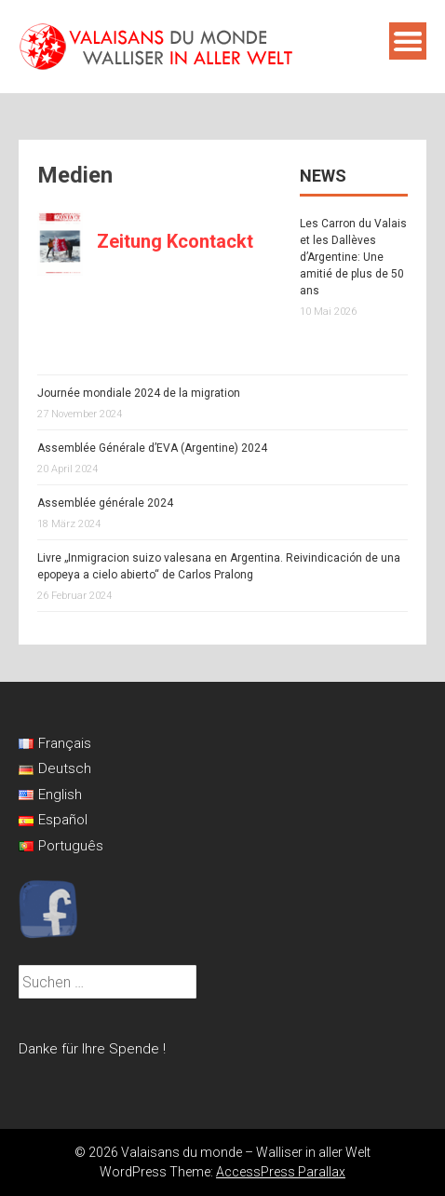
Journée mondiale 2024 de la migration (138, 393)
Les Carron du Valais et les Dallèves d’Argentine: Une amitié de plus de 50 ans (353, 257)
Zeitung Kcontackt (175, 241)
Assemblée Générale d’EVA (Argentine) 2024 (152, 448)
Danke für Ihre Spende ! (92, 1048)
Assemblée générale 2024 (105, 503)
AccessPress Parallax (280, 1171)
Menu (407, 41)
